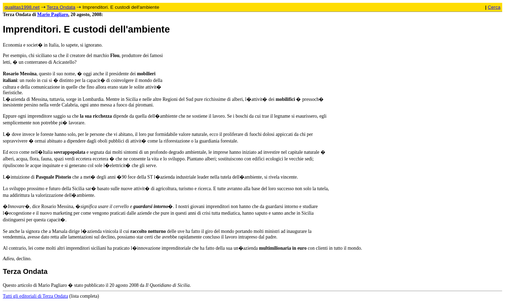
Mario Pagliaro (52, 14)
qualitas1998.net (22, 7)
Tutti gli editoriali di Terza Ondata (35, 296)
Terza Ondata (61, 7)
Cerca (494, 7)
